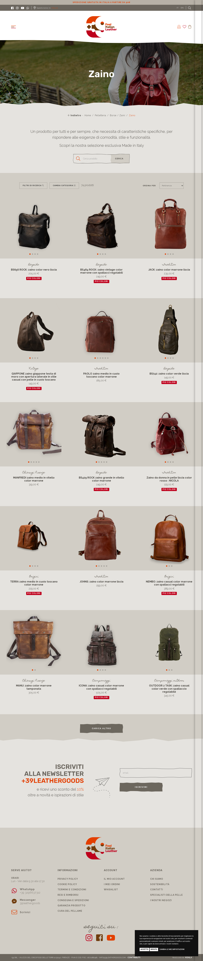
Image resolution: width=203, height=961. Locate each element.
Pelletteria (100, 115)
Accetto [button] (144, 949)
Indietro (74, 115)
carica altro (101, 728)
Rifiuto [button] (154, 949)
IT (178, 8)
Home (88, 115)
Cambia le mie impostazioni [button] (171, 949)
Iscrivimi (141, 787)
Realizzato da (182, 957)
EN (182, 8)
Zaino (132, 115)
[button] (30, 254)
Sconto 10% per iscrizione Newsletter (101, 2)
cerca (119, 158)
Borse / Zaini (117, 115)
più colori (33, 278)
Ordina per (149, 185)
